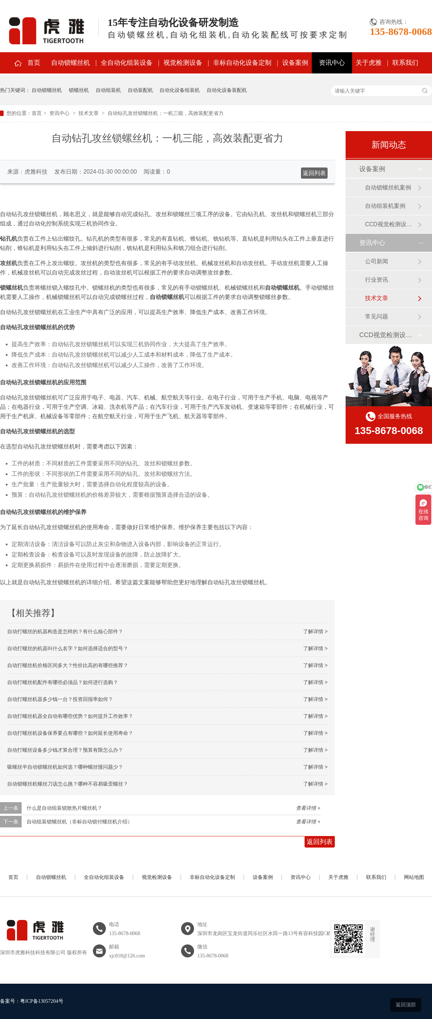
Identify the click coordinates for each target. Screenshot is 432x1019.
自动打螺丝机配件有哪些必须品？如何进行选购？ (62, 682)
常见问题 (376, 316)
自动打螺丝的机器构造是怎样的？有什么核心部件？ (65, 631)
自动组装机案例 (385, 206)
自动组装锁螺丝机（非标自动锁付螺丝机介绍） (79, 821)
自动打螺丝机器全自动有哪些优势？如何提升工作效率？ (70, 716)
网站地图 (414, 877)
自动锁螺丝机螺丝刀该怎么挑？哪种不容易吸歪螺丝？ (67, 784)
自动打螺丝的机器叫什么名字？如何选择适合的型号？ (67, 648)
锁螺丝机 (79, 90)
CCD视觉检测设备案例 (391, 224)
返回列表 (314, 173)
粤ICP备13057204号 (41, 1001)
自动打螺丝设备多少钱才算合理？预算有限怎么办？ (65, 750)
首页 (33, 62)
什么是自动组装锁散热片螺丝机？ (64, 808)
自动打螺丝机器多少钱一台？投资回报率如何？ (60, 699)
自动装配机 (140, 90)
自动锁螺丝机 (70, 62)
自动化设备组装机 (179, 90)
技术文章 (88, 113)
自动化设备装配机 (227, 90)
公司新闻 (376, 261)
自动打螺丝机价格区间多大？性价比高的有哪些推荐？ (67, 665)
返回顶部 (406, 1004)
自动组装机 (108, 90)
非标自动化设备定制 (242, 62)
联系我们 (405, 62)
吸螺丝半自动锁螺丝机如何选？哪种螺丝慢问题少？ (65, 767)
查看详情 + (308, 808)
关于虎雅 (369, 62)
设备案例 (295, 62)
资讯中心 (332, 62)
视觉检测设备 (182, 62)
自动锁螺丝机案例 (388, 187)
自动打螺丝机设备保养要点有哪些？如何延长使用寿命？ (70, 733)
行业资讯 (376, 280)
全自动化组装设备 (127, 62)
